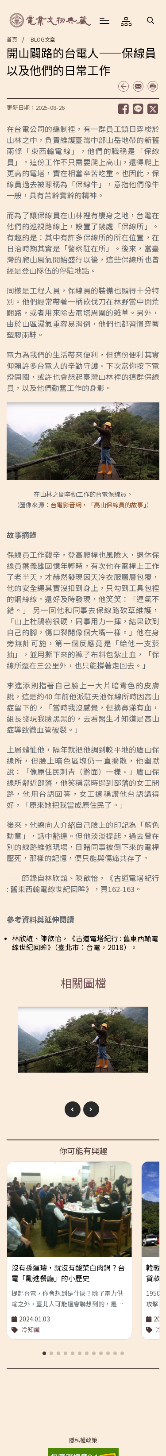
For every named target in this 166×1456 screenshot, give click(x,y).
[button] (150, 20)
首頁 (12, 39)
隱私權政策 (83, 1440)
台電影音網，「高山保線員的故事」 (98, 504)
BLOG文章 (43, 39)
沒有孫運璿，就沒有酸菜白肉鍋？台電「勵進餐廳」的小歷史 (68, 1272)
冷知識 (30, 1329)
